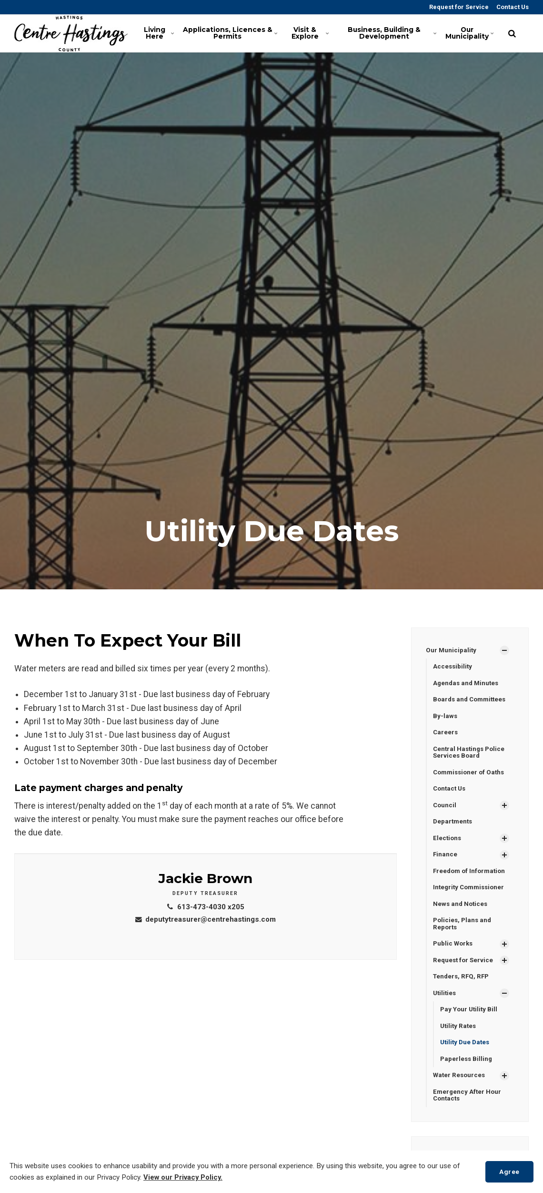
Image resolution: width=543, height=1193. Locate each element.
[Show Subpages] (504, 651)
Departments (453, 826)
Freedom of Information (471, 877)
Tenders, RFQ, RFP (462, 985)
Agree (508, 1171)
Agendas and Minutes (467, 684)
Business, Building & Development (393, 33)
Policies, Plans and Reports (463, 931)
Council (445, 809)
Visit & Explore (310, 33)
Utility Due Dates (466, 1053)
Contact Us (512, 6)
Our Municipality (470, 33)
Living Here (159, 33)
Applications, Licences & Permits (232, 33)
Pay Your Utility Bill (470, 1019)
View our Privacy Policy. (184, 1177)
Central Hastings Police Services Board (470, 755)
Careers (446, 735)
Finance (445, 860)
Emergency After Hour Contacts (468, 1107)
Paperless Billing (467, 1070)
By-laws (445, 717)
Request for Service (458, 6)
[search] (512, 33)
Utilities (445, 1002)
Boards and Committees (472, 701)
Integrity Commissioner (471, 894)
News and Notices (461, 911)
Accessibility (453, 667)
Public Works (454, 952)
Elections (448, 843)
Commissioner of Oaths (471, 776)
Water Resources (460, 1086)
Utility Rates (459, 1036)
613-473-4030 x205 (205, 906)
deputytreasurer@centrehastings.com (206, 919)
